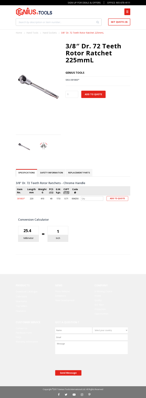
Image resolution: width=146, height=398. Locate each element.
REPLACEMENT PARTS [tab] (79, 172)
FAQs (18, 337)
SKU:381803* (72, 79)
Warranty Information (27, 341)
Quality (98, 300)
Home (19, 32)
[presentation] (79, 362)
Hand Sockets (50, 32)
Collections (21, 296)
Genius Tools (75, 72)
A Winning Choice (103, 291)
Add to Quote (93, 94)
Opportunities (101, 313)
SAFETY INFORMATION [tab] (51, 172)
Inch (58, 238)
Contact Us (21, 328)
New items (21, 301)
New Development (65, 300)
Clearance (21, 310)
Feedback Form (24, 332)
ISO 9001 (99, 304)
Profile (97, 295)
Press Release (62, 291)
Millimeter (28, 238)
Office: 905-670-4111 (118, 2)
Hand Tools (32, 32)
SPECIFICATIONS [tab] (26, 172)
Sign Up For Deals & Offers (84, 2)
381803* (21, 198)
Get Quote (119, 21)
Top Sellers (21, 305)
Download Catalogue (27, 291)
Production (100, 309)
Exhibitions (60, 295)
